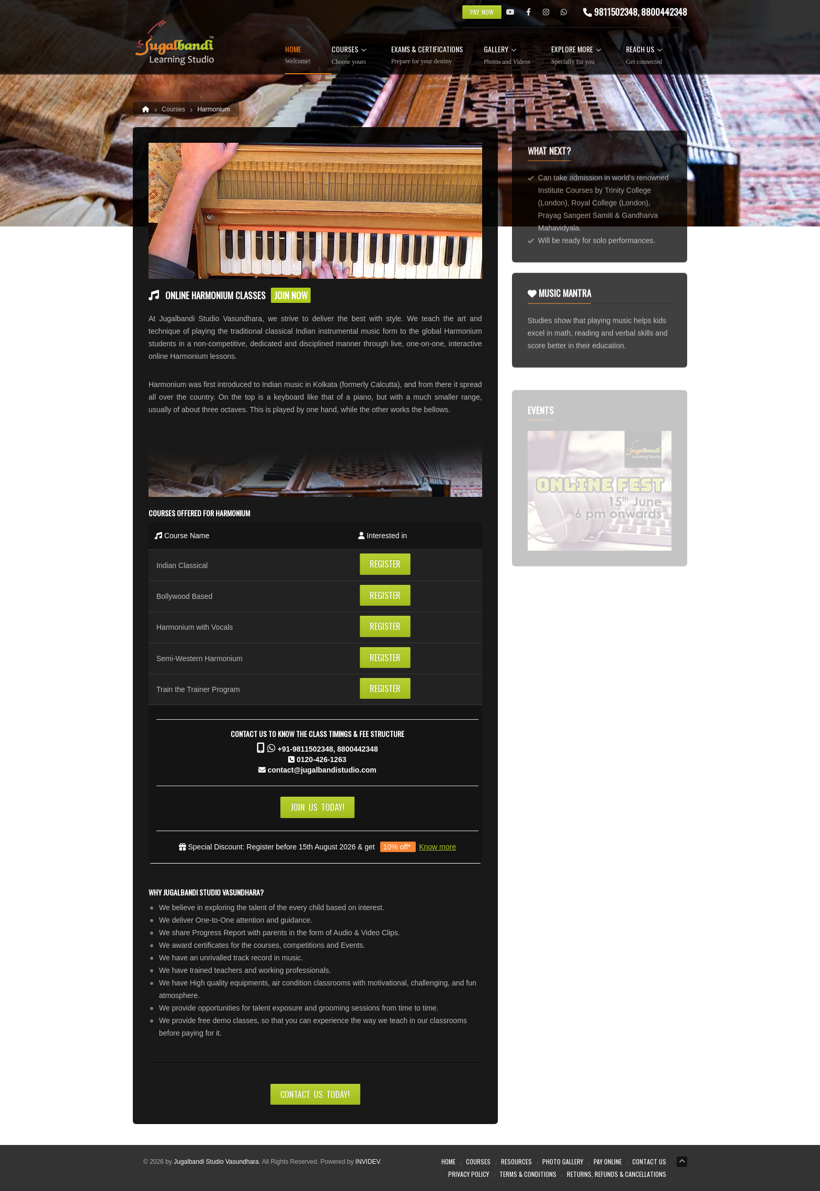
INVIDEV (368, 1161)
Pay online (608, 1161)
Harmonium (213, 109)
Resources (516, 1161)
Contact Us (649, 1161)
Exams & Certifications (427, 55)
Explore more (578, 55)
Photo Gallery (562, 1161)
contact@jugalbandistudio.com (322, 770)
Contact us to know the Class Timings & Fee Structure (317, 733)
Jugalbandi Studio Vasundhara (216, 1161)
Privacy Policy (468, 1174)
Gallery (507, 55)
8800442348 (357, 749)
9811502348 (615, 11)
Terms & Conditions (527, 1174)
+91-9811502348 (305, 749)
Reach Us (646, 55)
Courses (351, 55)
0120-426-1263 (321, 759)
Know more (437, 847)
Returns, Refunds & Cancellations (616, 1174)
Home (298, 55)
